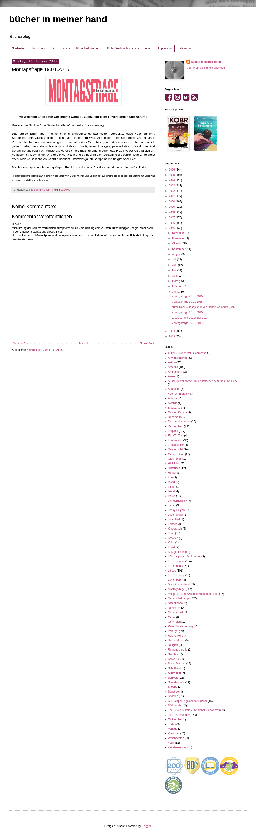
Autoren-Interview (178, 393)
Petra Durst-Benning (180, 626)
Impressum (165, 48)
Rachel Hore (175, 635)
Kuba (171, 542)
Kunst (171, 547)
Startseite (18, 48)
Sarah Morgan (176, 663)
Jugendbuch (175, 514)
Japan (172, 505)
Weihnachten (176, 738)
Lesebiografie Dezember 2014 (189, 317)
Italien (171, 496)
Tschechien (175, 719)
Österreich (174, 621)
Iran (170, 477)
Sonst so (173, 691)
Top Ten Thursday (179, 714)
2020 (172, 201)
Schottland (174, 668)
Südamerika (175, 705)
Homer (172, 472)
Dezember (179, 232)
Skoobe (172, 686)
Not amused (175, 612)
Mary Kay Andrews (179, 584)
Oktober (177, 243)
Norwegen (174, 607)
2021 (172, 196)
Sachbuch (174, 654)
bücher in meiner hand (58, 19)
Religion (173, 645)
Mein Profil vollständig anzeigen (205, 67)
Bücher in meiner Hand (206, 61)
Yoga (171, 742)
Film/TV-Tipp (176, 435)
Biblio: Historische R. (88, 48)
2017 (172, 217)
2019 (172, 206)
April (175, 275)
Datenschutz (185, 48)
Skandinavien (176, 682)
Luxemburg (175, 579)
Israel (171, 491)
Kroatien (173, 538)
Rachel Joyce (176, 640)
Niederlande (175, 603)
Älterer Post (146, 343)
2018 (172, 212)
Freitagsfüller (176, 444)
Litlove (172, 570)
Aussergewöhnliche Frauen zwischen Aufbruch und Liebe (203, 381)
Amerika (173, 367)
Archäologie (175, 371)
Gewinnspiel (175, 449)
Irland (171, 482)
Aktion (172, 362)
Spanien (173, 696)
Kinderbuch (175, 528)
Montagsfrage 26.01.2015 (187, 296)
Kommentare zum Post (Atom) (45, 350)
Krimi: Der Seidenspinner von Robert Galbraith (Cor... (203, 307)
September (179, 249)
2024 (172, 180)
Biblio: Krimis (37, 48)
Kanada (172, 524)
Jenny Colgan (176, 510)
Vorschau (173, 733)
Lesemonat (174, 565)
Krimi (171, 533)
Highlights (174, 463)
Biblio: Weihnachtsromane (123, 48)
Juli (174, 259)
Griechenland (176, 454)
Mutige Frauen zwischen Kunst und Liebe (193, 594)
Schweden (174, 672)
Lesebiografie (176, 561)
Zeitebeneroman (178, 747)
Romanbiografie (177, 649)
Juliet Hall (174, 519)
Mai (174, 270)
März (175, 281)
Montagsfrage (176, 589)
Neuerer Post (21, 343)
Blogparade (175, 407)
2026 (172, 169)
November (179, 238)
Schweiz (173, 677)
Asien (171, 376)
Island (171, 486)
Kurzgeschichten (178, 552)
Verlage (172, 728)
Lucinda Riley (176, 575)
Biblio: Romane (60, 48)
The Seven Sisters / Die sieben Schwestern (194, 710)
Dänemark (174, 417)
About (148, 48)
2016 (172, 223)
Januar (176, 291)
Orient (172, 617)
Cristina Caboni (177, 412)
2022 (172, 190)
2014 (172, 331)
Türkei (172, 724)
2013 (172, 336)
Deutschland (175, 426)
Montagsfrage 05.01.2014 (187, 323)
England (173, 431)
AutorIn (172, 398)
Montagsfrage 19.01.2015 (187, 301)
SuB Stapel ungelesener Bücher (187, 701)
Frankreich (174, 440)
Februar (177, 286)
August (176, 254)
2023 (172, 185)
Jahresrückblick (177, 500)
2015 (172, 228)
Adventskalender (178, 357)
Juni (175, 265)
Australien (174, 389)
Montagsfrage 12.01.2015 (187, 312)
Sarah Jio (174, 659)
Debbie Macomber (179, 421)
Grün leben (174, 458)
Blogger (146, 826)
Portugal (173, 631)
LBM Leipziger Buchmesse (184, 556)
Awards (172, 403)
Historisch (174, 468)
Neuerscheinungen (179, 598)
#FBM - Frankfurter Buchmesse (187, 353)
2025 (172, 174)
